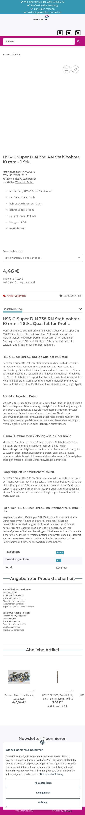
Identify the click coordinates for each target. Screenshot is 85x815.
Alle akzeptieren (43, 783)
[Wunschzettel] (68, 32)
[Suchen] (39, 41)
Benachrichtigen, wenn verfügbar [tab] (50, 309)
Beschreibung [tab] (12, 309)
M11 (58, 560)
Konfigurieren (43, 792)
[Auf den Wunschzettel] (75, 69)
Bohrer (60, 552)
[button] (60, 32)
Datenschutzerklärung (51, 774)
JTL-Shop (68, 810)
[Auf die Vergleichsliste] (66, 69)
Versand (30, 282)
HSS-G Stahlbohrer (25, 178)
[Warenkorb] (77, 32)
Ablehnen (43, 802)
